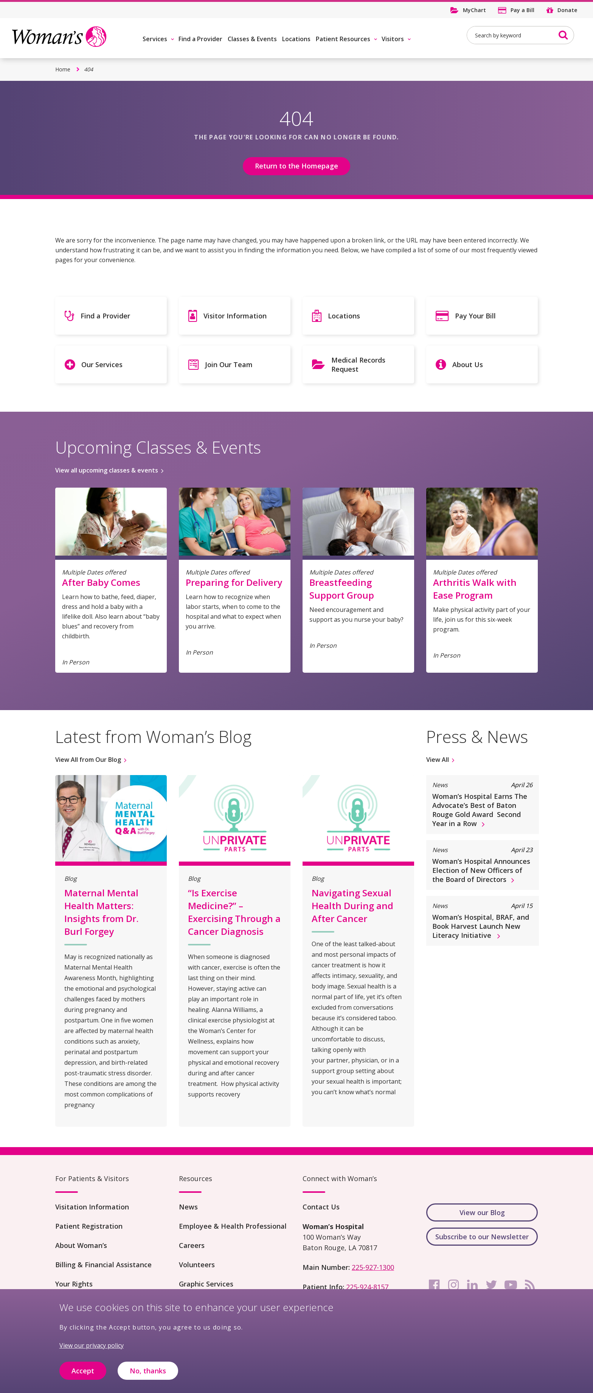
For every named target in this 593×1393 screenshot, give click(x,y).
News (188, 1206)
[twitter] (492, 1285)
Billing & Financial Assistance (103, 1264)
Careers (192, 1245)
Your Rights (74, 1283)
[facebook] (434, 1285)
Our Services (102, 364)
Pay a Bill (522, 10)
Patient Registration (89, 1226)
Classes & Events (252, 39)
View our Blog (482, 1212)
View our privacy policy (91, 1346)
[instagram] (453, 1285)
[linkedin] (472, 1285)
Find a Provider (200, 39)
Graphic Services (206, 1283)
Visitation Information (92, 1206)
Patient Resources (343, 39)
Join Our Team (229, 364)
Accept (82, 1371)
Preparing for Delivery (234, 582)
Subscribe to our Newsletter (482, 1236)
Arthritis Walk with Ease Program (475, 588)
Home (62, 69)
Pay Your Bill (475, 315)
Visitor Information (235, 315)
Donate (567, 10)
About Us (467, 364)
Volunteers (197, 1264)
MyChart (474, 10)
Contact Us (321, 1206)
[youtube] (511, 1285)
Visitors (393, 39)
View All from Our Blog (88, 759)
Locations (296, 39)
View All (437, 759)
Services (155, 39)
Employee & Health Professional (233, 1226)
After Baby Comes (101, 582)
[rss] (530, 1285)
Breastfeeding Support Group (341, 588)
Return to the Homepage (296, 165)
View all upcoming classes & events (106, 470)
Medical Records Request (358, 364)
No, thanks (148, 1371)
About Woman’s (81, 1245)
